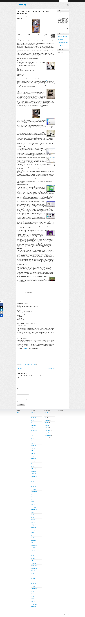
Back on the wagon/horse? (63, 36)
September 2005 (34, 588)
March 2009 (33, 519)
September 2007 (34, 548)
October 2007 (33, 547)
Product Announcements (49, 428)
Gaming (46, 415)
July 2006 (32, 571)
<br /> (20, 356)
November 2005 (34, 585)
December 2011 (33, 471)
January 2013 (33, 455)
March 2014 (33, 442)
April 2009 (32, 517)
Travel (46, 433)
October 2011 (33, 474)
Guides (46, 418)
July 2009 (32, 512)
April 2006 (32, 576)
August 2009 (33, 511)
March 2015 (33, 423)
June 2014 (32, 437)
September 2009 (34, 509)
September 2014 (34, 433)
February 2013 (33, 453)
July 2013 (32, 450)
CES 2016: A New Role (62, 40)
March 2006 (33, 578)
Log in (59, 412)
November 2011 (34, 473)
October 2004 (33, 606)
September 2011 (34, 476)
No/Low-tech (47, 427)
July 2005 (32, 591)
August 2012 (33, 461)
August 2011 (33, 478)
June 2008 (32, 534)
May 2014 (32, 438)
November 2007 (34, 545)
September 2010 (34, 491)
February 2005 (33, 599)
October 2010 (33, 489)
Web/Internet (47, 437)
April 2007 (32, 557)
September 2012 (34, 460)
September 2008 (34, 529)
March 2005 (33, 598)
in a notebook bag (43, 80)
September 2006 (34, 568)
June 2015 (32, 418)
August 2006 (33, 570)
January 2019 (33, 412)
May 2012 (32, 463)
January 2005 (33, 601)
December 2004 (33, 603)
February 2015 (33, 425)
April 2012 (32, 465)
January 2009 (33, 522)
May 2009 (32, 515)
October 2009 (33, 507)
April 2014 (32, 440)
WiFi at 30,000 (19, 368)
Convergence (47, 412)
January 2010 (33, 504)
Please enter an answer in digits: (22, 399)
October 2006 (33, 566)
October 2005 (33, 586)
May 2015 (32, 420)
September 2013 (34, 446)
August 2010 (33, 492)
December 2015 (33, 417)
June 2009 (32, 514)
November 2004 (34, 604)
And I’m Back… (60, 45)
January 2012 (33, 469)
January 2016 (33, 415)
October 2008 (33, 527)
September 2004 (34, 608)
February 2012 (33, 468)
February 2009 (33, 520)
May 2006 (32, 575)
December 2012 (33, 456)
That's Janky (47, 432)
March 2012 (33, 466)
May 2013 (32, 451)
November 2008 (34, 525)
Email (18, 392)
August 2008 (33, 530)
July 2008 (32, 532)
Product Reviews (33, 364)
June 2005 (32, 593)
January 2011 (33, 484)
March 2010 (33, 501)
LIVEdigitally (21, 5)
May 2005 (32, 594)
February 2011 (33, 483)
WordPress (60, 414)
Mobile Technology (48, 423)
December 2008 (33, 524)
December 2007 (33, 543)
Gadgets (21, 364)
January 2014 (33, 443)
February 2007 (33, 560)
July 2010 (32, 494)
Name (18, 388)
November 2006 (34, 565)
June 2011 (32, 479)
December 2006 (33, 563)
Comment (19, 377)
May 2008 (32, 535)
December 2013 (33, 445)
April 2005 (32, 596)
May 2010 (32, 497)
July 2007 (32, 552)
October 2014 (33, 432)
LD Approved (28, 364)
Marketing (46, 422)
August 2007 (33, 550)
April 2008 (32, 537)
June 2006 (32, 573)
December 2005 (33, 583)
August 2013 (33, 448)
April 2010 (32, 499)
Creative (25, 348)
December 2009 (33, 506)
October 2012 (33, 458)
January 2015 (33, 427)
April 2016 (32, 414)
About (18, 1)
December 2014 (33, 428)
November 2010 (34, 488)
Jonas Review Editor (30, 16)
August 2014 (33, 435)
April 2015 (32, 422)
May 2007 (32, 555)
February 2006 (33, 580)
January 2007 (33, 562)
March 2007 (33, 558)
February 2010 (33, 502)
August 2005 (33, 589)
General (24, 364)
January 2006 (33, 581)
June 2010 (32, 496)
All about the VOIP (51, 368)
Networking (47, 425)
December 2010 (33, 486)
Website (18, 395)
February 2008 (33, 540)
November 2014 (34, 430)
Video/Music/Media (48, 435)
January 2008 (33, 542)
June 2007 (32, 553)
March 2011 (33, 481)
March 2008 (33, 539)
